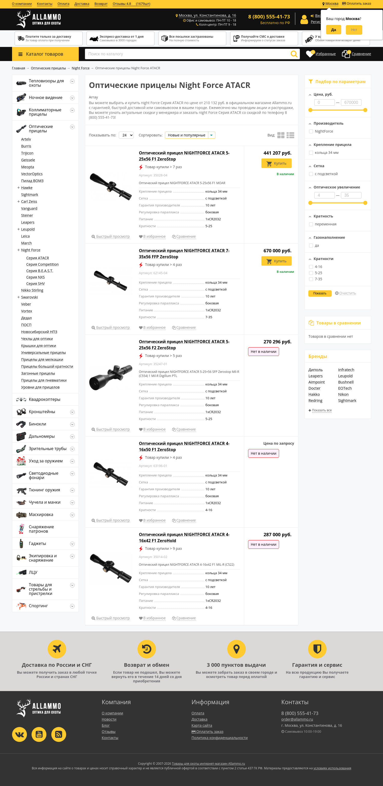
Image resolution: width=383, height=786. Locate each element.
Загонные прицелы (38, 373)
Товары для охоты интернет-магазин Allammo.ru (208, 763)
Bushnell (345, 381)
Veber (26, 304)
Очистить (347, 293)
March (26, 243)
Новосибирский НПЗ (39, 331)
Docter (315, 388)
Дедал (26, 317)
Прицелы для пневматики (44, 380)
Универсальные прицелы (43, 352)
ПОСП (26, 324)
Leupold (345, 375)
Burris (26, 146)
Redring (315, 400)
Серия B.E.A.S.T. (39, 270)
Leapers (316, 375)
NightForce (321, 131)
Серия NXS (35, 277)
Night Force (31, 249)
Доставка (81, 3)
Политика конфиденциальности (220, 737)
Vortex (26, 311)
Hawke (27, 187)
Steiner (27, 215)
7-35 (315, 278)
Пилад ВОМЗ (32, 180)
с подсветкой (323, 173)
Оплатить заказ (356, 3)
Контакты (44, 3)
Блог (106, 725)
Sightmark (347, 400)
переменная (323, 224)
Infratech (346, 369)
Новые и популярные (186, 135)
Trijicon (27, 153)
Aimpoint (317, 381)
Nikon (343, 394)
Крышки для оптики (38, 345)
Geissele (28, 159)
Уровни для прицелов (40, 387)
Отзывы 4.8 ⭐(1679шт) (131, 3)
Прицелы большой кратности (47, 366)
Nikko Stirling (32, 290)
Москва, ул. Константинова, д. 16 (207, 15)
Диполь (316, 369)
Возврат (100, 3)
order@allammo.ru (297, 719)
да (314, 245)
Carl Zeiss (29, 201)
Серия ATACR (37, 257)
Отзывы (109, 731)
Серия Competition (42, 264)
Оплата (63, 3)
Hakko (314, 394)
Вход (319, 15)
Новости (109, 719)
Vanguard (29, 208)
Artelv (26, 139)
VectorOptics (32, 173)
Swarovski (29, 297)
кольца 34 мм (324, 152)
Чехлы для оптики (37, 338)
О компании (22, 3)
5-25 (315, 272)
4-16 (315, 266)
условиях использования (332, 768)
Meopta (27, 166)
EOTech (345, 388)
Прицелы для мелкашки (42, 359)
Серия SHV (35, 283)
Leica (25, 236)
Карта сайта (202, 725)
